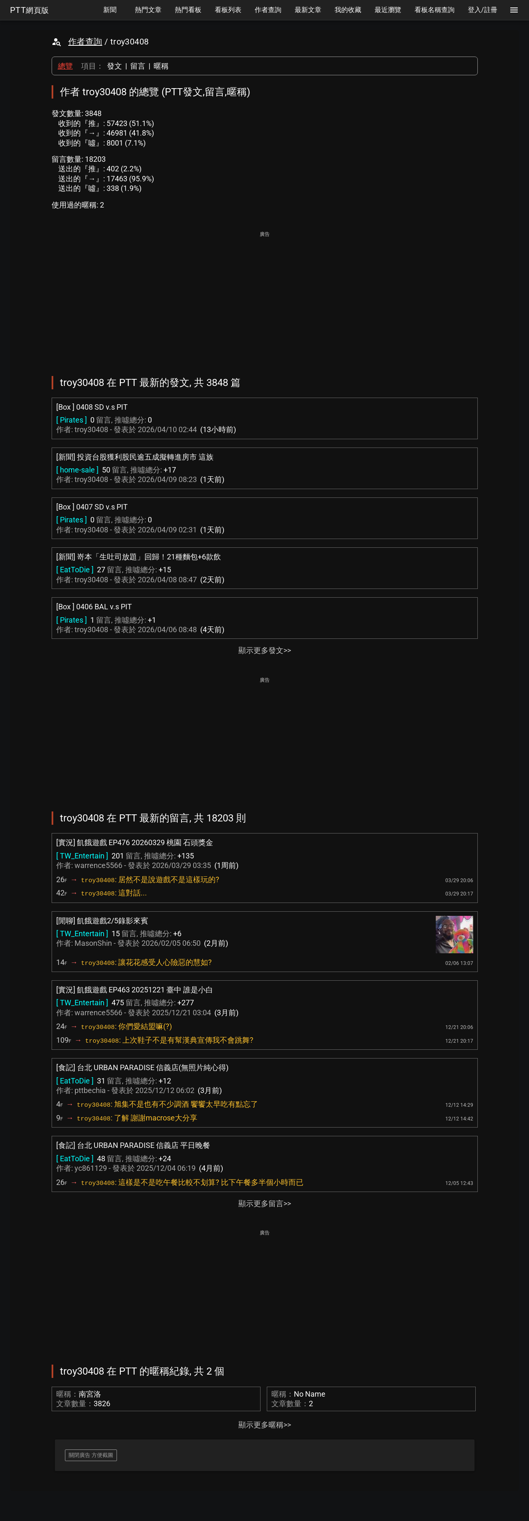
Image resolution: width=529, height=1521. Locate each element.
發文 (114, 66)
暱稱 (161, 66)
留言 (137, 66)
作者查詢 (85, 42)
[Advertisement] (265, 298)
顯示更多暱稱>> (264, 1424)
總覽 (65, 66)
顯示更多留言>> (264, 1203)
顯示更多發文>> (264, 650)
